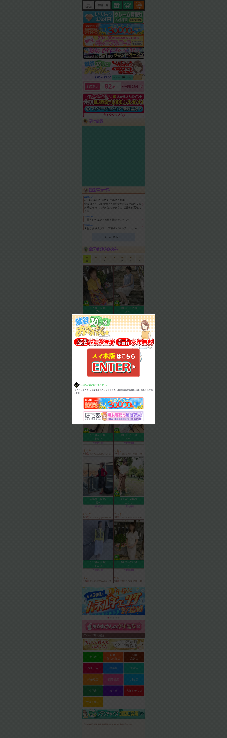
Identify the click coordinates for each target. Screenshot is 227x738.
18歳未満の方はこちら (93, 385)
